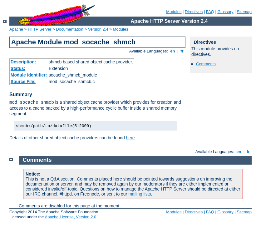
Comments (206, 64)
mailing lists (139, 193)
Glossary (225, 11)
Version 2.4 (98, 29)
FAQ (210, 11)
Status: (18, 68)
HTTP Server (40, 29)
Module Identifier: (29, 74)
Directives (194, 11)
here (130, 137)
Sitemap (244, 11)
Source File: (23, 81)
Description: (23, 61)
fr (182, 51)
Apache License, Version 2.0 (70, 217)
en (172, 51)
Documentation (69, 29)
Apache (16, 29)
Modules (173, 11)
